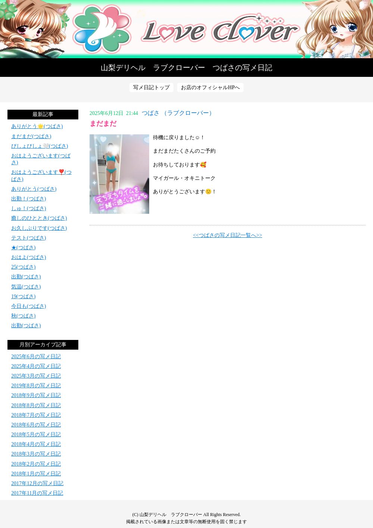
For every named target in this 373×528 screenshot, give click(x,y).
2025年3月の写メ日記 (36, 376)
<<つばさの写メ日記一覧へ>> (227, 235)
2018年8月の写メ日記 (36, 405)
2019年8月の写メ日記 (36, 385)
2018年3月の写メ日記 (36, 454)
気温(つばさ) (26, 287)
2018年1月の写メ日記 (36, 474)
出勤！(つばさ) (28, 198)
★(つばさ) (23, 247)
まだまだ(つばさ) (31, 136)
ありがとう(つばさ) (33, 189)
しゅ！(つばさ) (28, 208)
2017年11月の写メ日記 (37, 493)
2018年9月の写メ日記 (36, 395)
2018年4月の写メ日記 (36, 444)
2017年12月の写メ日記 (37, 483)
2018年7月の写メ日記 (36, 415)
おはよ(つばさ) (28, 257)
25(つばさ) (23, 267)
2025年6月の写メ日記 (36, 356)
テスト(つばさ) (28, 238)
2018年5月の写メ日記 (36, 434)
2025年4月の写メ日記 (36, 366)
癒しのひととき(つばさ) (39, 218)
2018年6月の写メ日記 (36, 425)
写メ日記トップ (151, 87)
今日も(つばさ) (28, 306)
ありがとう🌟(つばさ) (37, 126)
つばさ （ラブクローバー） (178, 113)
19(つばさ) (23, 296)
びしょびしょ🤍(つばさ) (39, 146)
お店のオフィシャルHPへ (210, 87)
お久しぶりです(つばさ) (39, 228)
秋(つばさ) (23, 316)
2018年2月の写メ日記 (36, 464)
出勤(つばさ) (26, 276)
